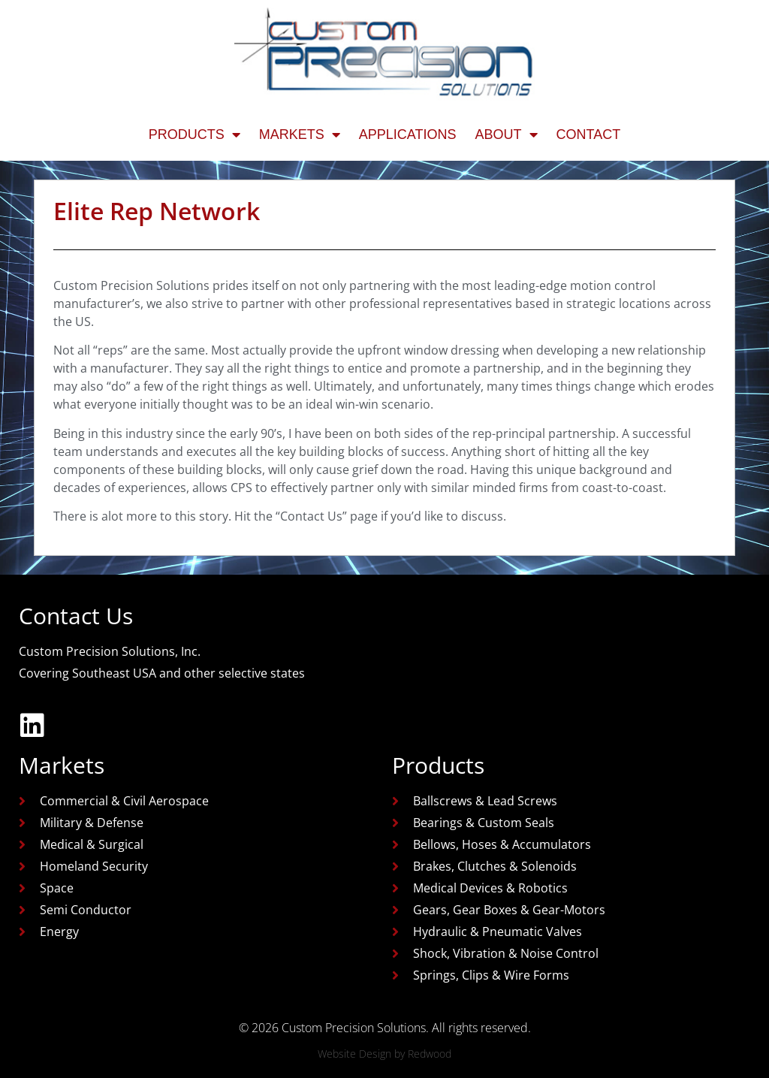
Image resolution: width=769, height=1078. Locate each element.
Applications (408, 134)
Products (194, 134)
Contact (588, 134)
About (506, 134)
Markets (299, 134)
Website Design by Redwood (384, 1053)
